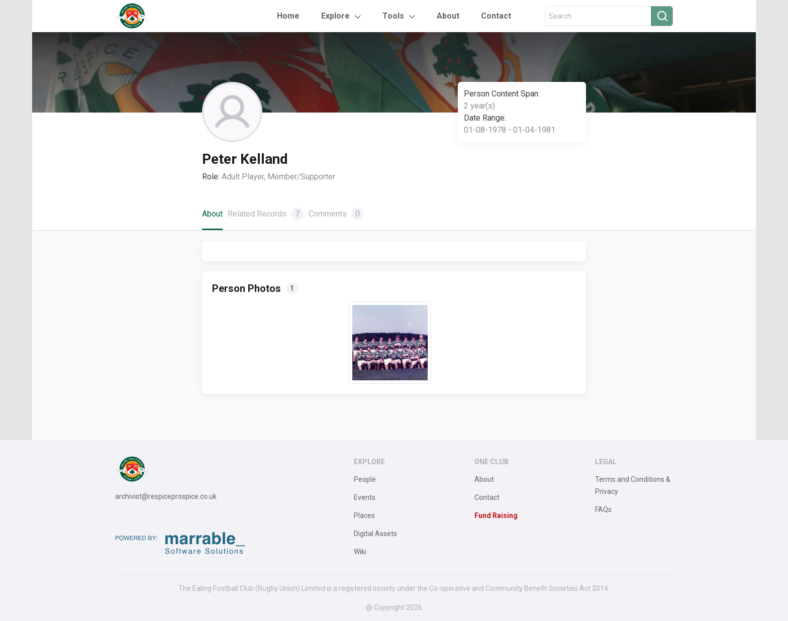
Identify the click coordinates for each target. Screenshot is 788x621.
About (448, 16)
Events (364, 497)
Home (288, 16)
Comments (336, 214)
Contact (496, 16)
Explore (335, 16)
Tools (393, 16)
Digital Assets (375, 534)
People (365, 479)
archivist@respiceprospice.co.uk (166, 496)
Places (364, 515)
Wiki (360, 552)
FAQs (603, 509)
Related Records (266, 214)
